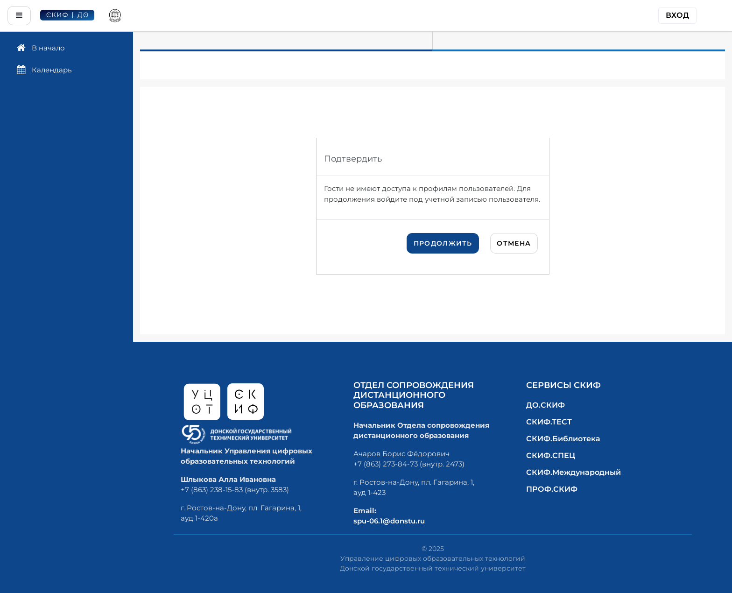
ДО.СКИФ (545, 405)
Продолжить (443, 243)
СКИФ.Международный (573, 472)
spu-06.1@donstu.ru (389, 520)
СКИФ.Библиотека (563, 438)
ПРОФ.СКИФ (551, 489)
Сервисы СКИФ (563, 385)
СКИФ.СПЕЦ (550, 455)
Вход (677, 15)
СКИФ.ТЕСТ (549, 421)
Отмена (514, 243)
